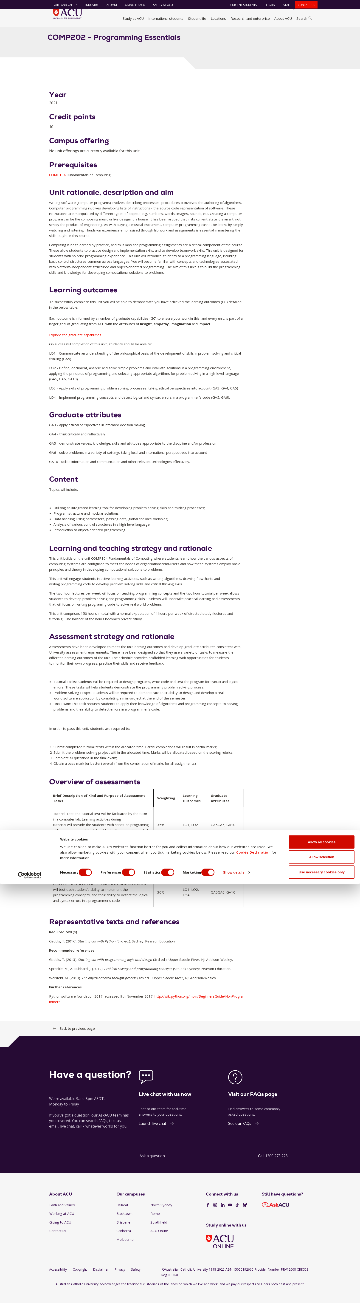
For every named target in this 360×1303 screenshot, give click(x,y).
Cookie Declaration (253, 1271)
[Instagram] (215, 1218)
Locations (218, 18)
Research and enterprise (250, 18)
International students (165, 18)
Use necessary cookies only (322, 1291)
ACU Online (159, 1243)
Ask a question (152, 1168)
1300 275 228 (276, 1168)
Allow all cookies (322, 1261)
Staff (284, 5)
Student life (197, 18)
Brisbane (123, 1234)
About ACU (283, 18)
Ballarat (122, 1217)
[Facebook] (208, 1218)
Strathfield (158, 1234)
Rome (155, 1226)
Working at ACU (61, 1226)
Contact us (303, 5)
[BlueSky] (245, 1218)
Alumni (109, 5)
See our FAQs (239, 1136)
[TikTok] (237, 1218)
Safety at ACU (160, 5)
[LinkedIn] (223, 1218)
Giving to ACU (132, 5)
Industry (89, 5)
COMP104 (58, 187)
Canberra (123, 1243)
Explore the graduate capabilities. (75, 347)
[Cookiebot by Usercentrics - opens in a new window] (30, 1294)
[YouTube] (230, 1218)
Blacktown (124, 1226)
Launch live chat (152, 1136)
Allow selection (321, 1276)
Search (304, 18)
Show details (246, 1291)
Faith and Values (62, 5)
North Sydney (161, 1217)
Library (267, 5)
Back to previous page (77, 1040)
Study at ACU (133, 18)
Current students (241, 5)
